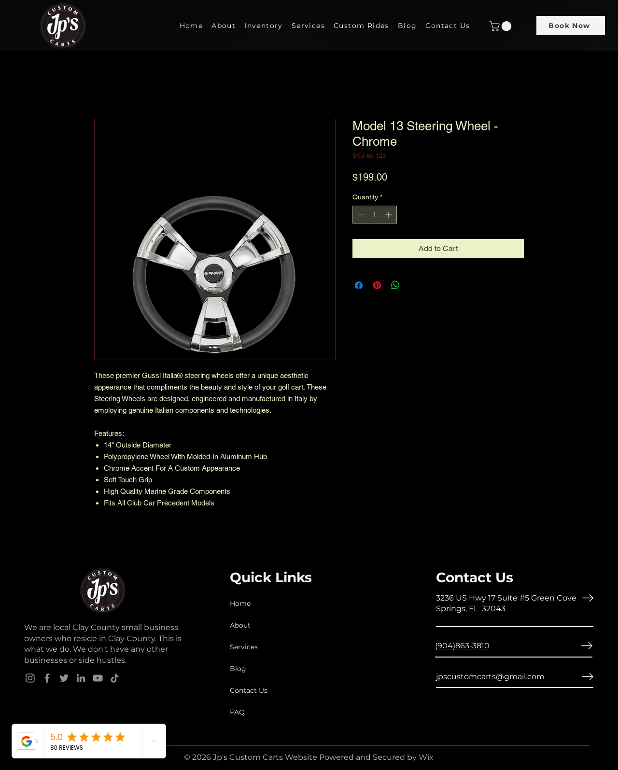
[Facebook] (47, 678)
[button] (502, 26)
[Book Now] (570, 25)
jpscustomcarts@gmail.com (490, 676)
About (240, 625)
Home (240, 603)
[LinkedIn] (81, 678)
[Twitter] (64, 678)
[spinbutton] (374, 214)
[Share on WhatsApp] (395, 285)
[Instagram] (30, 678)
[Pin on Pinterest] (377, 285)
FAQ (237, 712)
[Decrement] (360, 214)
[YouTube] (98, 678)
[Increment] (389, 214)
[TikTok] (115, 678)
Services (244, 647)
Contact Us (248, 690)
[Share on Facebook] (359, 285)
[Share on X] (414, 285)
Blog (238, 668)
